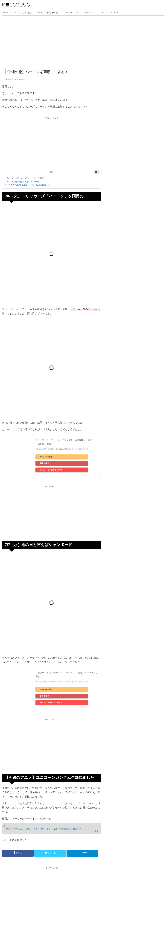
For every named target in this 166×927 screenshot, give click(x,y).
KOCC (102, 13)
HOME (6, 13)
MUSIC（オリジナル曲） (49, 13)
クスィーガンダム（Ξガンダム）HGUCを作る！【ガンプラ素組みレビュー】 (44, 829)
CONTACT (115, 13)
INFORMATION (72, 13)
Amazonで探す (46, 457)
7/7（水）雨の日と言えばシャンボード (23, 182)
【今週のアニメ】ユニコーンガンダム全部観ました (28, 185)
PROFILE (89, 13)
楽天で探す (44, 463)
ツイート (50, 852)
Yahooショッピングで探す (51, 470)
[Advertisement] (51, 44)
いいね (17, 852)
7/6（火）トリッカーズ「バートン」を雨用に (26, 178)
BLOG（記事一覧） (23, 13)
